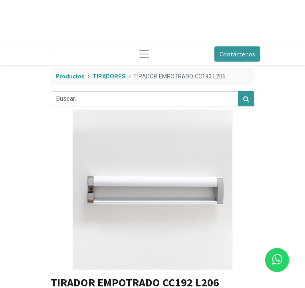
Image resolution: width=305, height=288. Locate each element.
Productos (70, 76)
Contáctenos (237, 54)
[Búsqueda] (246, 98)
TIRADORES (109, 76)
